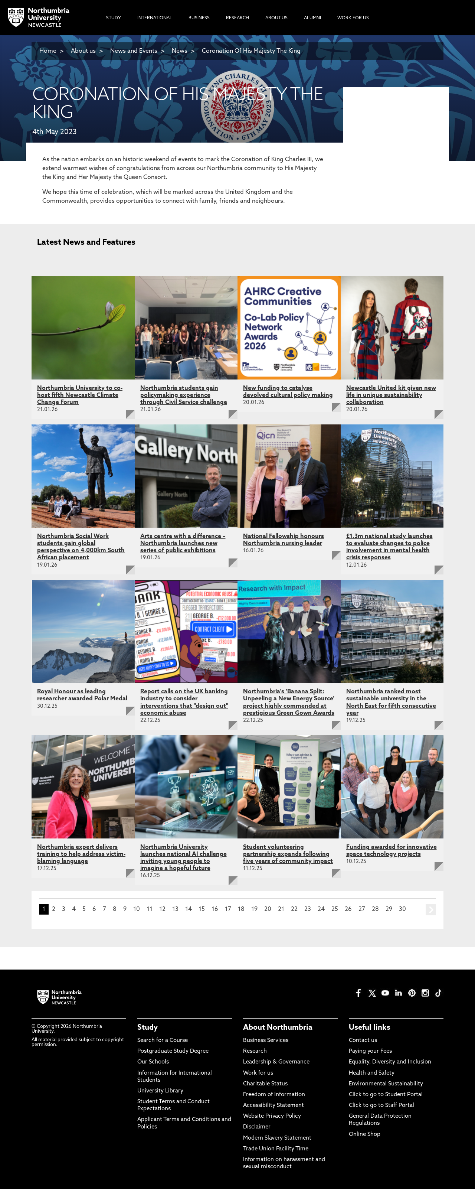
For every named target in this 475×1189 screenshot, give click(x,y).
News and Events (133, 51)
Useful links (369, 1028)
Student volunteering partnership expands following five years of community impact (288, 854)
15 (202, 909)
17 (228, 909)
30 (402, 909)
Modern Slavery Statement (277, 1138)
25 (334, 909)
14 (188, 909)
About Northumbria (277, 1028)
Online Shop (364, 1134)
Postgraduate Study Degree (173, 1051)
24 (321, 909)
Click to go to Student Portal (386, 1095)
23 (307, 909)
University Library (160, 1091)
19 (254, 909)
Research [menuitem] (237, 18)
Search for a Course (162, 1040)
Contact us (363, 1040)
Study (147, 1028)
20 (267, 909)
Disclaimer (257, 1127)
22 (294, 909)
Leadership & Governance (276, 1062)
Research (255, 1051)
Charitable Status (265, 1084)
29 (389, 909)
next (431, 909)
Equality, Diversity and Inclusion (390, 1062)
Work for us (258, 1073)
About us (83, 51)
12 (162, 909)
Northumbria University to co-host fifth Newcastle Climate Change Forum (79, 395)
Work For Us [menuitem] (353, 18)
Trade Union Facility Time (275, 1149)
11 (150, 909)
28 (375, 909)
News (179, 51)
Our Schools (153, 1062)
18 (241, 909)
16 (215, 909)
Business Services (265, 1040)
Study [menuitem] (113, 18)
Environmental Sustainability (386, 1084)
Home (47, 51)
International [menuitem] (154, 18)
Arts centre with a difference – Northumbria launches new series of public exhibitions (183, 544)
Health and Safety (371, 1073)
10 (136, 909)
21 (281, 909)
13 (175, 909)
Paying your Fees (370, 1051)
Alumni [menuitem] (312, 18)
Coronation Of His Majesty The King (251, 51)
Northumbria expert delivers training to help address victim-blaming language (81, 854)
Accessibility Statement (273, 1105)
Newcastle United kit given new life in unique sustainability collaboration (391, 395)
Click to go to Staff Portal (381, 1105)
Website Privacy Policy (272, 1116)
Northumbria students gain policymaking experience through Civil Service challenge (183, 395)
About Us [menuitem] (276, 18)
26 (348, 909)
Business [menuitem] (199, 18)
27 (361, 909)
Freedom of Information (274, 1095)
